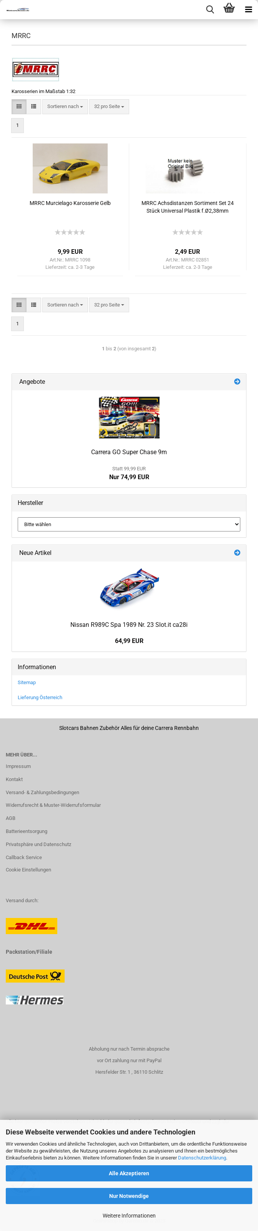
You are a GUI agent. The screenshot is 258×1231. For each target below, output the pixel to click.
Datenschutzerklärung (202, 1158)
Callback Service (24, 857)
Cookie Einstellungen (28, 870)
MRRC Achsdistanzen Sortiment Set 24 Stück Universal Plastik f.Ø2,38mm (187, 207)
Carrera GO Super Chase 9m (129, 452)
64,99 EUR (129, 641)
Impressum (18, 766)
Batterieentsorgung (26, 831)
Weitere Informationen (129, 1216)
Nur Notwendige (129, 1196)
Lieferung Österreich (40, 697)
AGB (10, 818)
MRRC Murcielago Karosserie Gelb (70, 203)
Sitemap (27, 682)
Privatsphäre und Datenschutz (38, 844)
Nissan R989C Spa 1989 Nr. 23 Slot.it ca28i (129, 624)
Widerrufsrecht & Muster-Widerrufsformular (53, 805)
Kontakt (14, 779)
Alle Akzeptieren (129, 1173)
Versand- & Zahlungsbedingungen (42, 792)
